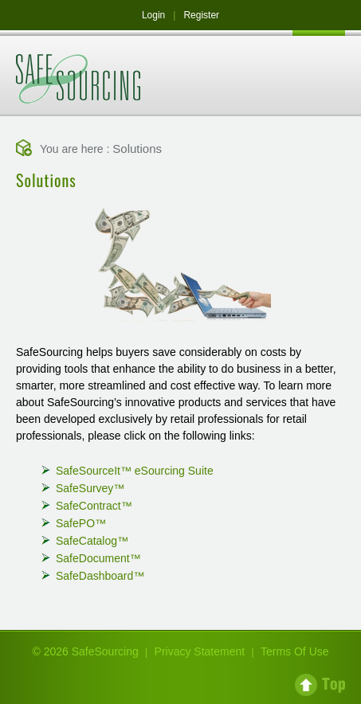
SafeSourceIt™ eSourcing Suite (135, 470)
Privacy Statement (200, 651)
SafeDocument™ (98, 558)
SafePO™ (81, 523)
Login (153, 15)
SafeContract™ (94, 505)
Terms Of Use (295, 651)
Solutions (137, 148)
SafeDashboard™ (100, 575)
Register (201, 15)
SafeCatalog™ (92, 540)
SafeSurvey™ (90, 488)
